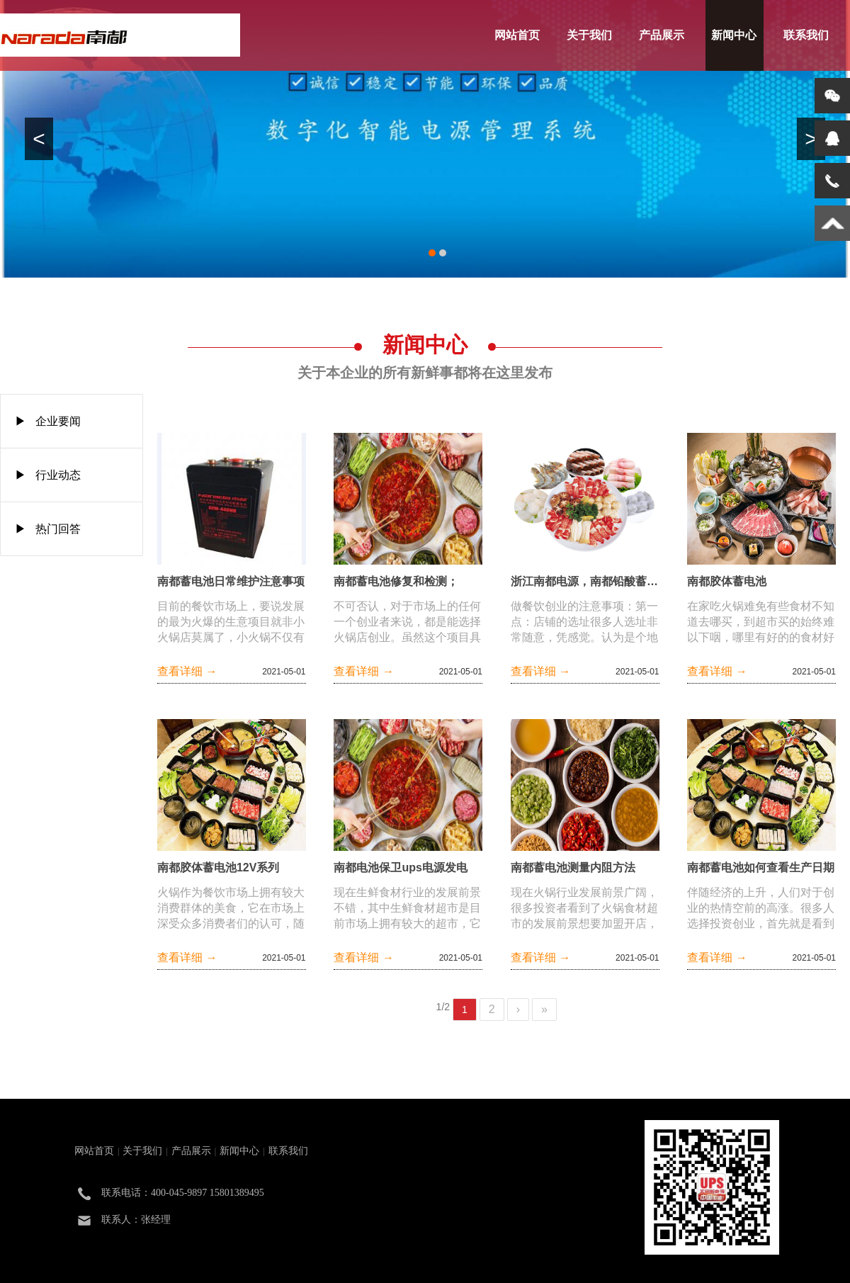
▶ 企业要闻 (48, 421)
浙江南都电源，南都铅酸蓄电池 (585, 581)
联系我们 (806, 35)
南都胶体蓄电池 (726, 581)
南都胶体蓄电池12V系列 (218, 867)
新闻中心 (733, 35)
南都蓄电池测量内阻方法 (573, 867)
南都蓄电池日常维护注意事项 (231, 581)
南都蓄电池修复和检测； (396, 581)
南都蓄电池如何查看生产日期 (760, 867)
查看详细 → (187, 671)
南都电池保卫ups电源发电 (400, 867)
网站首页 (517, 35)
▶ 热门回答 (48, 529)
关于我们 (589, 35)
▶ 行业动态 (48, 475)
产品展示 (661, 35)
